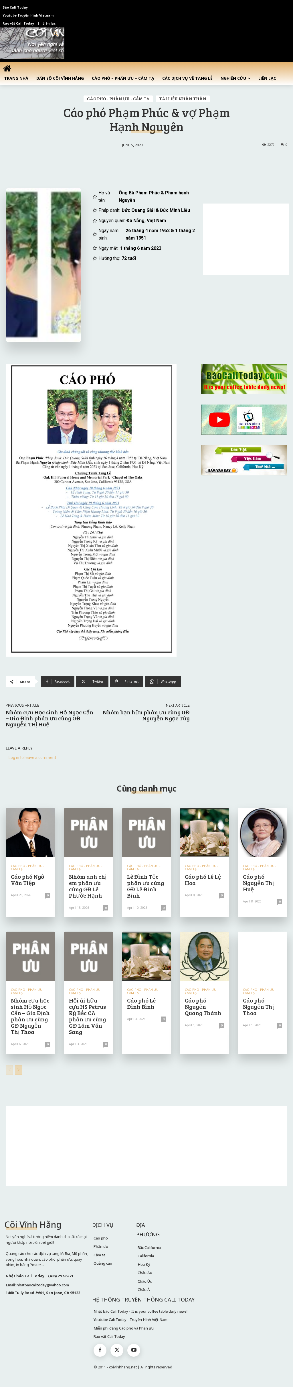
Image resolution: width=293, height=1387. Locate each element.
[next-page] (18, 1070)
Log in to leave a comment (32, 757)
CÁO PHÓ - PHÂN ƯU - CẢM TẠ (118, 98)
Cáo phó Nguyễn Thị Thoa (258, 1006)
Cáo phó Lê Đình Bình (141, 1003)
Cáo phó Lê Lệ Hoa (203, 879)
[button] (56, 34)
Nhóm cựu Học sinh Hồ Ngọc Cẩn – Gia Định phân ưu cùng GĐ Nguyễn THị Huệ (49, 718)
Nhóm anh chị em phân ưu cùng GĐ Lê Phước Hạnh (87, 885)
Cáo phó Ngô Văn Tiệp (27, 879)
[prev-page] (9, 1070)
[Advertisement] (246, 239)
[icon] (7, 68)
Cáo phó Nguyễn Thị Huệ (258, 882)
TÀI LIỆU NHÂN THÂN (183, 98)
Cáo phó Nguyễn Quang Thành (203, 1006)
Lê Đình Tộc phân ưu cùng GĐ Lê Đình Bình (145, 885)
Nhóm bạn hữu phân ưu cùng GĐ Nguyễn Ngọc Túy (146, 715)
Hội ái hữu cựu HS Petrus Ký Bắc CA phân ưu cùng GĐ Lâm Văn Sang (87, 1016)
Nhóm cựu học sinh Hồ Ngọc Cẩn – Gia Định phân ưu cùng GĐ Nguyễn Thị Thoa (30, 1016)
